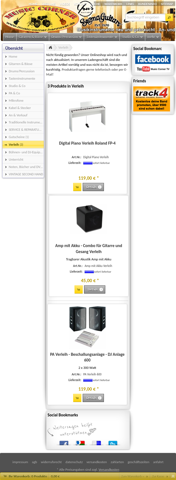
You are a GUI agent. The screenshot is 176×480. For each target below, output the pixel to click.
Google (80, 442)
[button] (169, 17)
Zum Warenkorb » (132, 476)
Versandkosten (108, 469)
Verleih (63, 47)
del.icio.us (96, 442)
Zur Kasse (158, 476)
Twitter (113, 442)
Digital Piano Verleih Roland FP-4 (87, 143)
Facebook (64, 442)
